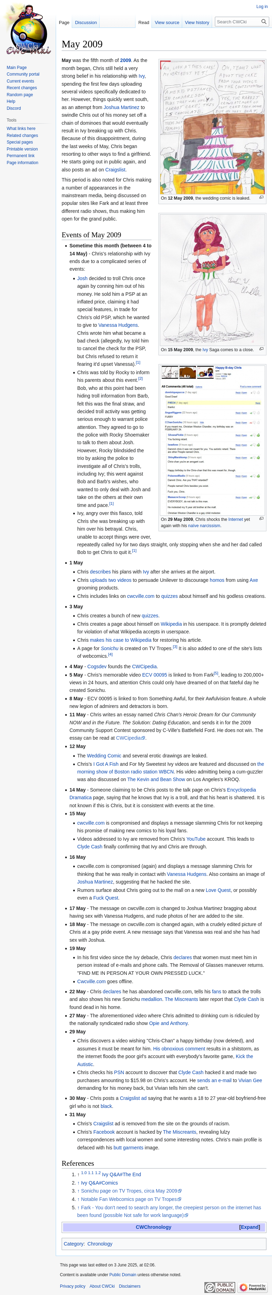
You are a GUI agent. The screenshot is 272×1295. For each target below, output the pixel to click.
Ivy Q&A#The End (121, 1174)
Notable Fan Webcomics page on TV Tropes (129, 1199)
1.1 (91, 1172)
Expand (250, 1227)
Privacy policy (72, 1286)
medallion (151, 999)
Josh (82, 278)
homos (217, 580)
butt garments (128, 1147)
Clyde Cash (89, 846)
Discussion (86, 22)
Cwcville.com (91, 981)
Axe (254, 580)
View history (197, 22)
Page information (22, 162)
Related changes (22, 135)
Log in (262, 6)
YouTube (195, 839)
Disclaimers (129, 1286)
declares (182, 957)
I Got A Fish (105, 764)
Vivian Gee (250, 1080)
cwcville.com (141, 596)
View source (167, 22)
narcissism (210, 525)
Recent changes (22, 87)
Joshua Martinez (122, 107)
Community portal (23, 74)
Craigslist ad (133, 1098)
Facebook (104, 1132)
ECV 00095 (154, 675)
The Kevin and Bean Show (156, 779)
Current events (20, 81)
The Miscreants (181, 999)
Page (64, 22)
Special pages (20, 142)
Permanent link (20, 155)
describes (100, 572)
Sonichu (110, 648)
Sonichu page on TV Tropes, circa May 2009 (129, 1191)
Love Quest (218, 890)
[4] (110, 654)
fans (216, 991)
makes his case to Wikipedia (120, 640)
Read (143, 22)
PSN (119, 1072)
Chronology (99, 1244)
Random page (20, 94)
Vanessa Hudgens (118, 325)
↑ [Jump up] (78, 1183)
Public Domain (122, 1274)
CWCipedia (144, 666)
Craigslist (115, 169)
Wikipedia (171, 624)
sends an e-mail (214, 1080)
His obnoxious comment (179, 1048)
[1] (138, 362)
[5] (216, 673)
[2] (140, 378)
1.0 (84, 1172)
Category (74, 1244)
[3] (175, 646)
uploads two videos (110, 580)
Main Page (16, 67)
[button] (249, 1227)
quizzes (169, 596)
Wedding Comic (104, 755)
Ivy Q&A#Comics (99, 1183)
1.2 (98, 1172)
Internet (235, 519)
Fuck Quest (105, 898)
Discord (14, 108)
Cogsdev (97, 666)
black (106, 1106)
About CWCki (102, 1286)
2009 (125, 60)
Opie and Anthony (168, 1023)
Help (11, 101)
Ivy (205, 349)
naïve (193, 525)
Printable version (22, 149)
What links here (21, 128)
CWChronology (153, 1227)
